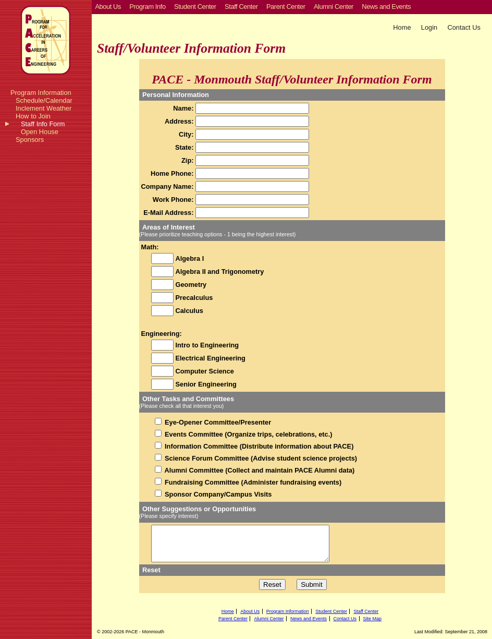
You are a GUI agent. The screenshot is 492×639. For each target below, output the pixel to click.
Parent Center (233, 618)
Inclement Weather (43, 108)
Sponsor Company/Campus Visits (217, 494)
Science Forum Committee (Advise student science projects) (260, 458)
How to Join (33, 116)
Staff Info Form (43, 124)
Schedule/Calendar (44, 100)
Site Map (372, 618)
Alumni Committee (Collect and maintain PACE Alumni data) (259, 470)
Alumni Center (269, 618)
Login (429, 27)
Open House (39, 132)
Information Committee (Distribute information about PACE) (258, 446)
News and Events (308, 618)
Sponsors (30, 139)
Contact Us (464, 27)
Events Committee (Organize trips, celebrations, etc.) (248, 434)
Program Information (40, 93)
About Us (250, 611)
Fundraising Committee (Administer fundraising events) (252, 482)
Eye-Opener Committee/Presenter (217, 422)
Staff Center (365, 611)
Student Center (331, 611)
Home (402, 27)
